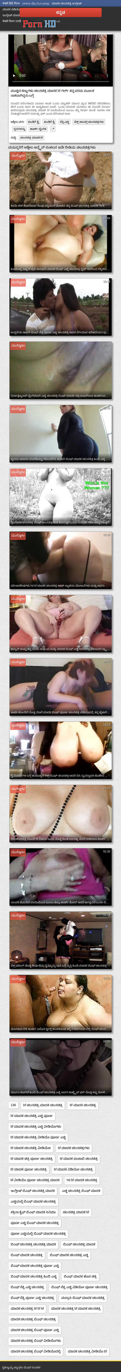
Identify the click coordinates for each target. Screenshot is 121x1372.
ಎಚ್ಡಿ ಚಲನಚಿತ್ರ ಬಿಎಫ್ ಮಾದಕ (81, 1190)
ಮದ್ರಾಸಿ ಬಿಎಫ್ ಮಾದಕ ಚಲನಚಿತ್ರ (83, 1298)
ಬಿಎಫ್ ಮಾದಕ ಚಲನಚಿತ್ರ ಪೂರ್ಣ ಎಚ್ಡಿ (35, 1265)
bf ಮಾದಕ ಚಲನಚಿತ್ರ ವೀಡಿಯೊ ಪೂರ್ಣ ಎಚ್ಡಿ (38, 1137)
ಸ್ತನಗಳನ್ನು (19, 129)
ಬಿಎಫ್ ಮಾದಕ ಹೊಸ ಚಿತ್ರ (80, 1276)
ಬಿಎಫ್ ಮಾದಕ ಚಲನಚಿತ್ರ (27, 1255)
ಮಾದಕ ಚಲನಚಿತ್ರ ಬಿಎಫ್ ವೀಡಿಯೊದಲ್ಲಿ (36, 1351)
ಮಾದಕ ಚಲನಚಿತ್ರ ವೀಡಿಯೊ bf (87, 1351)
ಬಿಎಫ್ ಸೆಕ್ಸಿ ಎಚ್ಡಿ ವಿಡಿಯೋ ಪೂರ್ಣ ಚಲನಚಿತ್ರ (79, 1287)
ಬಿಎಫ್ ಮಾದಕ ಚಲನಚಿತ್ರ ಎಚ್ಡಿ (69, 1255)
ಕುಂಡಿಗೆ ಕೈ (33, 121)
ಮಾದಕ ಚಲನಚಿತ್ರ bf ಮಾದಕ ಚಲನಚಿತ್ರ (75, 1308)
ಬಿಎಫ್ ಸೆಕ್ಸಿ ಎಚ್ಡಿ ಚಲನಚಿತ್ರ (27, 1287)
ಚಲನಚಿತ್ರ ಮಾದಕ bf (31, 137)
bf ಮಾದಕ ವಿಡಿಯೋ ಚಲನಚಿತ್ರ (73, 1169)
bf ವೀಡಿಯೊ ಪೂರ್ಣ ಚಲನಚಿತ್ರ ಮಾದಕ (35, 1180)
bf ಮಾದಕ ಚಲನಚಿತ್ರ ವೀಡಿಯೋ (31, 1148)
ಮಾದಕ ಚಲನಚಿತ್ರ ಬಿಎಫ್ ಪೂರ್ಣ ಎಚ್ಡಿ (35, 1330)
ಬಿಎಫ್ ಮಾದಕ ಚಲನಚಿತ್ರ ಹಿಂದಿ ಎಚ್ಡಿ (34, 1276)
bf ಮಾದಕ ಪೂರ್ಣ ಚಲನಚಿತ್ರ (29, 1169)
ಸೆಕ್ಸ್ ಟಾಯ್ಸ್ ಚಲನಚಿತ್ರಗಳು (89, 121)
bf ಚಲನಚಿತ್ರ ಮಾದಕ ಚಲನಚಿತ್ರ (42, 1105)
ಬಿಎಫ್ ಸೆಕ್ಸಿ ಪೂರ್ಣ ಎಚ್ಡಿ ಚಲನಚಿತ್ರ (32, 1298)
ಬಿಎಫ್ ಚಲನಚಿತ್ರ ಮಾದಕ (79, 1244)
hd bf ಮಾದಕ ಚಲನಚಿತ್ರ (82, 1180)
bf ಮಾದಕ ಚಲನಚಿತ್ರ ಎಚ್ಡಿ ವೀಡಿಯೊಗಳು (36, 1126)
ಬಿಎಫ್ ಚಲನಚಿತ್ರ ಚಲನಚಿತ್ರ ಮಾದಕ (33, 1244)
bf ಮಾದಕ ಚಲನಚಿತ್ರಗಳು (74, 1148)
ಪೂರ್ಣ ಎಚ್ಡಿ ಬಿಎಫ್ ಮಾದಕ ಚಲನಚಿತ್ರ (35, 1223)
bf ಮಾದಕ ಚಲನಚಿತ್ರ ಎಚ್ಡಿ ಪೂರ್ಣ (32, 1116)
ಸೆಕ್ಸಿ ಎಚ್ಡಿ (64, 121)
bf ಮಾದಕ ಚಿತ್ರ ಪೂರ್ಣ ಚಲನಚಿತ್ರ (32, 1158)
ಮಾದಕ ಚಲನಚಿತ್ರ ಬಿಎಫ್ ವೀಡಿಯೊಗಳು (36, 1340)
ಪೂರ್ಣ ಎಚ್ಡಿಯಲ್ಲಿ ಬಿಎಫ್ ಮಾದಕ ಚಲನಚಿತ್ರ (38, 1233)
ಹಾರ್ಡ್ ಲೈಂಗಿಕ (38, 129)
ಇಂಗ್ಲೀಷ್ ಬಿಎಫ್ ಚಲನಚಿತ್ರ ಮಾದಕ (33, 1190)
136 (13, 1105)
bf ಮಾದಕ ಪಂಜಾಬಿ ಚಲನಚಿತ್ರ (79, 1158)
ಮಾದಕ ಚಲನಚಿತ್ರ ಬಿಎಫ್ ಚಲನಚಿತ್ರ (33, 1319)
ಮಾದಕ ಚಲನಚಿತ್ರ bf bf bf (27, 1308)
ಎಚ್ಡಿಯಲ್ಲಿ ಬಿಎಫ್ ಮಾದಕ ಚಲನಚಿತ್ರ (33, 1201)
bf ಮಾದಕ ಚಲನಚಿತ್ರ (83, 1105)
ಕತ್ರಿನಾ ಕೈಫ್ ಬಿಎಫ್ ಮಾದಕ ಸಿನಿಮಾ (33, 1212)
